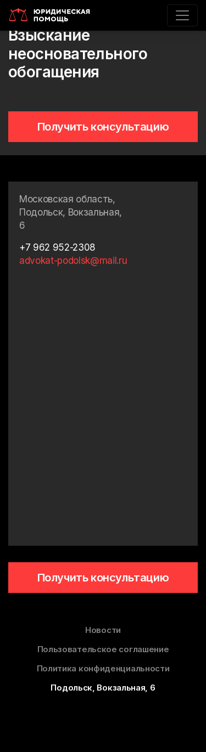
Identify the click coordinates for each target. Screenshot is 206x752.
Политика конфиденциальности (103, 668)
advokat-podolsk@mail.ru (73, 260)
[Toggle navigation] (182, 15)
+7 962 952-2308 (57, 247)
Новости (103, 630)
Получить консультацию (103, 126)
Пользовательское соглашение (103, 649)
